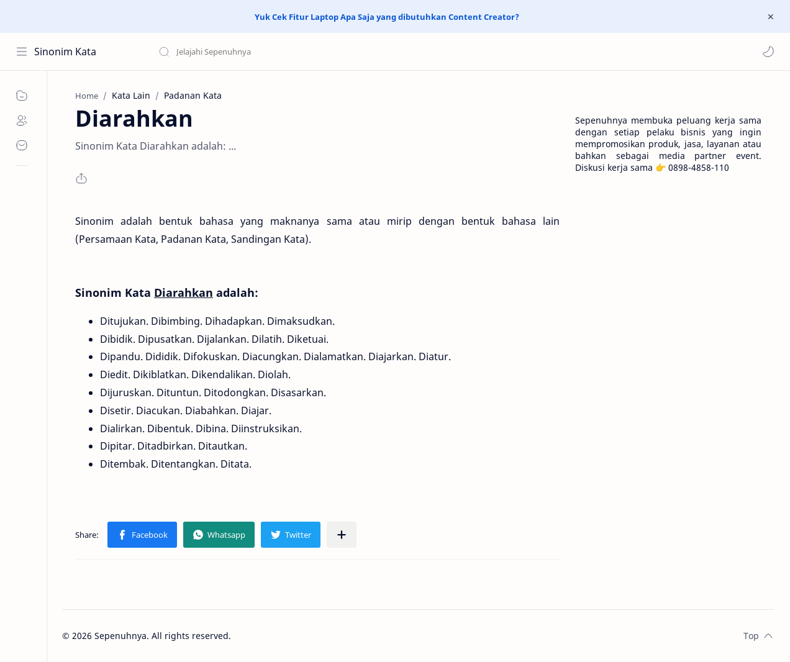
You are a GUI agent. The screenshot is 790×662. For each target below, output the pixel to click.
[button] (768, 51)
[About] (21, 120)
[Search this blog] (257, 52)
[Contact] (21, 145)
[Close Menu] (770, 16)
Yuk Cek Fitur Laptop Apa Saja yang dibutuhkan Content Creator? (387, 16)
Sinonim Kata (65, 51)
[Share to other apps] (341, 535)
